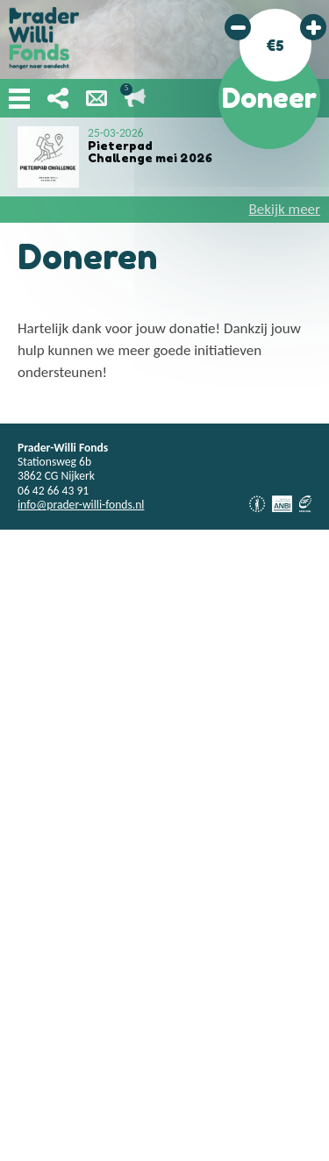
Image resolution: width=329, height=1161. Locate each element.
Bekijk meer (284, 209)
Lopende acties (135, 98)
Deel (58, 98)
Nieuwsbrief (96, 98)
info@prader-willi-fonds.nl (81, 504)
